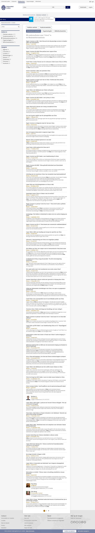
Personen (10, 61)
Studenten (14, 1)
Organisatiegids (30, 1)
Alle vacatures (27, 525)
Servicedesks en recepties (7, 518)
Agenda (10, 49)
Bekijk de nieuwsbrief (76, 518)
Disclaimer (3, 528)
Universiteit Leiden (5, 1)
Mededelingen (10, 55)
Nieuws (10, 57)
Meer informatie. (30, 531)
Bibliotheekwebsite (10, 42)
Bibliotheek (38, 1)
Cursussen (10, 51)
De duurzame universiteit (30, 520)
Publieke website (10, 34)
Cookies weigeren (84, 531)
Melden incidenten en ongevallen (56, 520)
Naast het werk (28, 528)
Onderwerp (10, 59)
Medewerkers (21, 1)
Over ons (26, 518)
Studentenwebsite (10, 36)
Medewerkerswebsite (5, 22)
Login (92, 1)
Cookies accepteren (69, 531)
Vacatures (10, 63)
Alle (53, 7)
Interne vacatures (28, 523)
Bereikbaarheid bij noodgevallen (55, 518)
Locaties (10, 53)
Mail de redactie (5, 523)
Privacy (3, 525)
